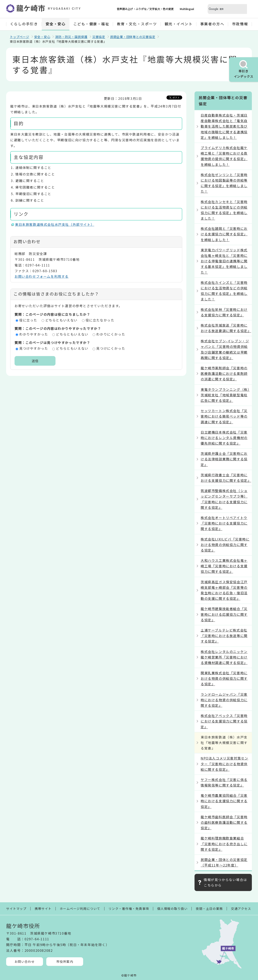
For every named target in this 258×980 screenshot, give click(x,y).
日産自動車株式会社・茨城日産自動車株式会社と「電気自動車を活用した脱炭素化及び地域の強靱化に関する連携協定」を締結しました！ (224, 126)
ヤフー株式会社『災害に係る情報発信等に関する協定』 (224, 782)
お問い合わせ (25, 961)
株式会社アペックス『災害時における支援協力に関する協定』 (224, 721)
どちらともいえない (61, 320)
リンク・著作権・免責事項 (129, 908)
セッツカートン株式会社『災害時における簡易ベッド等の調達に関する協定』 (224, 416)
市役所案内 (64, 961)
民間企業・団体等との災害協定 (132, 37)
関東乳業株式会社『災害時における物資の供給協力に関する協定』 (224, 678)
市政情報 (240, 23)
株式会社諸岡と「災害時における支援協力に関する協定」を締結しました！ (224, 234)
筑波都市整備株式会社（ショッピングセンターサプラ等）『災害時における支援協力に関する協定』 (224, 499)
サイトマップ (16, 908)
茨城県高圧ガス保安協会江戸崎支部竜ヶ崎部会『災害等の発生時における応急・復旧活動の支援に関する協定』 (224, 590)
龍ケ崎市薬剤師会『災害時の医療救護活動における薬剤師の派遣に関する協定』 (224, 373)
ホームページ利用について (80, 908)
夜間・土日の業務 (209, 908)
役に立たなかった (100, 320)
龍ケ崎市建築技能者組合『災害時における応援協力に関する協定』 (224, 614)
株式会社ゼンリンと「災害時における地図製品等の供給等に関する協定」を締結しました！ (224, 183)
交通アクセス (241, 908)
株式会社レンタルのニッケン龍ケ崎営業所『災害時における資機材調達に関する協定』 (224, 657)
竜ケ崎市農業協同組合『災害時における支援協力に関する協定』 (224, 801)
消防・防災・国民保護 (71, 37)
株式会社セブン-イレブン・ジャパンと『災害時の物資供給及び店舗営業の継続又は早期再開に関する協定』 (225, 349)
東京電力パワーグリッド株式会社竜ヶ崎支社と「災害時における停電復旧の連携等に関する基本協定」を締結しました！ (224, 261)
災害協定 (98, 37)
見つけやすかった (33, 348)
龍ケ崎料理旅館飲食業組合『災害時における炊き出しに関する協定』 (224, 844)
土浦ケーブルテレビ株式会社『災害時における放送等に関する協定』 (224, 636)
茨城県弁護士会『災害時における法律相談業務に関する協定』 (224, 459)
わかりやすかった (33, 334)
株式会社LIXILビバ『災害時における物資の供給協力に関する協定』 (225, 545)
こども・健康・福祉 (91, 23)
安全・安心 (56, 23)
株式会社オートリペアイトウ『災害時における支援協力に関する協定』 (224, 523)
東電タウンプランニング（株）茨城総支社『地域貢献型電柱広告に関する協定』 (225, 395)
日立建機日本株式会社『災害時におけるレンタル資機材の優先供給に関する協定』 (224, 438)
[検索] (222, 9)
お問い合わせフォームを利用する (42, 276)
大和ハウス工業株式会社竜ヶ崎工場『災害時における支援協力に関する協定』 (224, 566)
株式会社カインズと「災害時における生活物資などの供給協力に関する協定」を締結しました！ (224, 291)
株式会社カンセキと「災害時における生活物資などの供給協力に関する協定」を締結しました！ (224, 210)
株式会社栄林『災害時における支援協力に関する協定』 (224, 312)
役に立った (28, 320)
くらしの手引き (24, 23)
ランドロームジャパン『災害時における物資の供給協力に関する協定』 (224, 700)
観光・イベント (179, 23)
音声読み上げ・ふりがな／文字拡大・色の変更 (145, 9)
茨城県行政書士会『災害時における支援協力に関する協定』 (226, 477)
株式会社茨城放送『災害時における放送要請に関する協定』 (226, 328)
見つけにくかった (110, 348)
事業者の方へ (212, 23)
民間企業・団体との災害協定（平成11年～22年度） (224, 862)
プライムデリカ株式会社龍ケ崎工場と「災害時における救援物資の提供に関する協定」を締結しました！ (224, 156)
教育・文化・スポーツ (137, 23)
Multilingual (187, 9)
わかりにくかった (110, 334)
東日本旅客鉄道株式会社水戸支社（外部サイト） (54, 224)
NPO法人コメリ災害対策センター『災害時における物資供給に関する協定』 (224, 764)
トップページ (19, 37)
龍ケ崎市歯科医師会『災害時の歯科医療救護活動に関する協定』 (224, 822)
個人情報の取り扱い (172, 908)
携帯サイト (43, 908)
